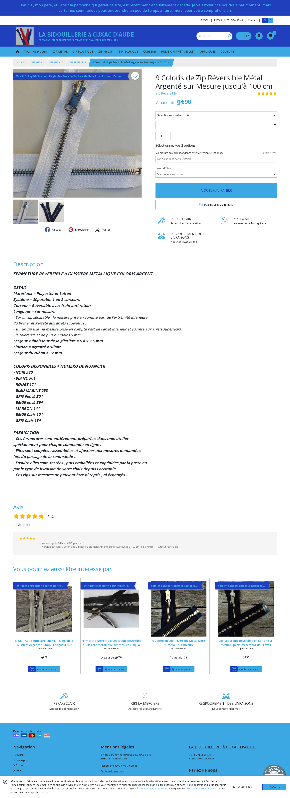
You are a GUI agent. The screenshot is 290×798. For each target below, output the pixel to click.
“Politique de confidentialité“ (202, 788)
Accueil (21, 62)
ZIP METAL (37, 62)
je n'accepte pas (242, 786)
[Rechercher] (229, 36)
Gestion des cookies (112, 771)
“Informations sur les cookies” (151, 788)
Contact (252, 20)
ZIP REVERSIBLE (78, 62)
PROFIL (18, 770)
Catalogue (20, 760)
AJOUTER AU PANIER (216, 190)
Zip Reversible (166, 93)
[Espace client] (259, 36)
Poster (102, 229)
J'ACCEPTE (274, 786)
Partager (54, 229)
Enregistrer (79, 229)
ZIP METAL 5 (56, 62)
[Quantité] (162, 136)
